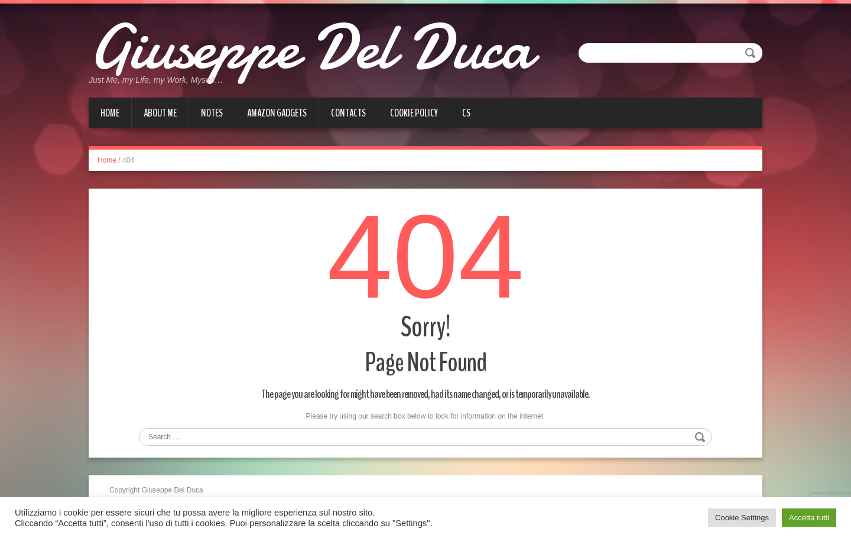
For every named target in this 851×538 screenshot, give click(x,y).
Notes (212, 113)
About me (160, 113)
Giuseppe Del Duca (310, 47)
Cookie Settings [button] (742, 517)
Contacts (348, 113)
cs (466, 113)
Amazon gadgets (277, 113)
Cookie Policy (414, 113)
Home (109, 113)
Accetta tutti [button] (809, 517)
